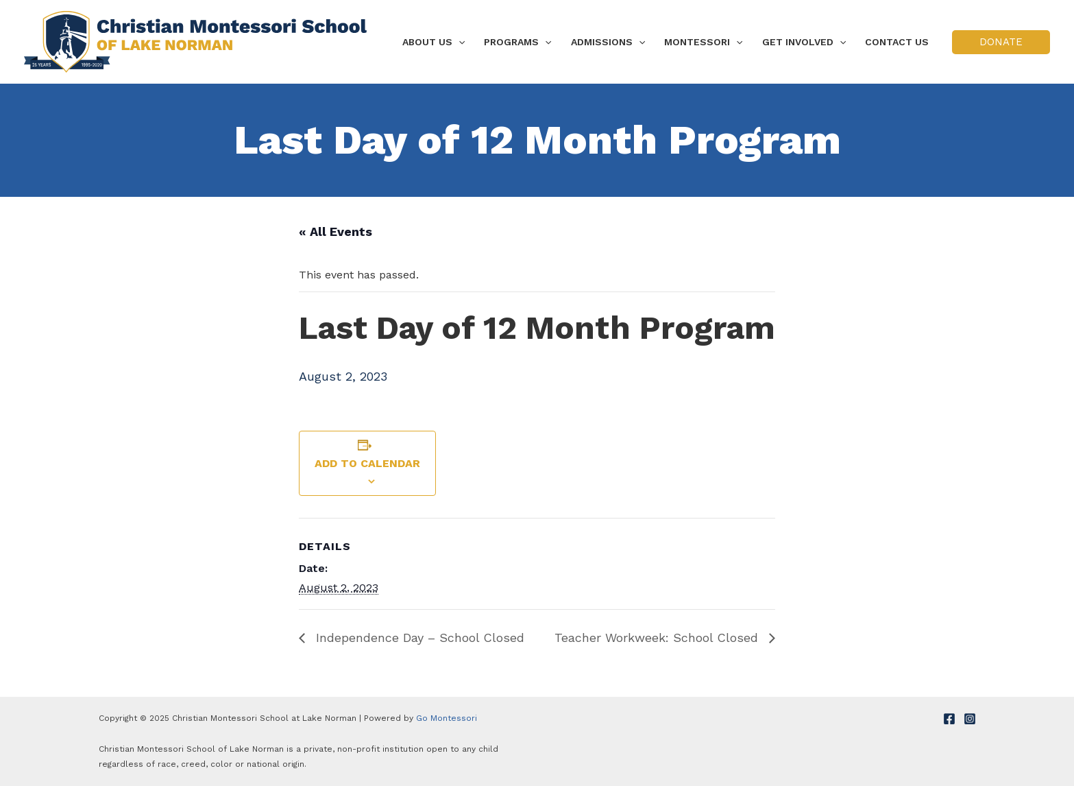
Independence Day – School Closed (418, 637)
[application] (458, 42)
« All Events (335, 231)
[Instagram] (970, 719)
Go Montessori (446, 718)
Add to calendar (367, 463)
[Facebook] (949, 719)
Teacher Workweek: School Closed (658, 637)
